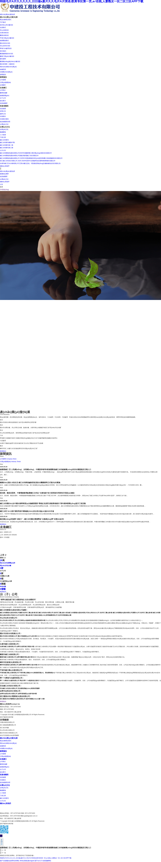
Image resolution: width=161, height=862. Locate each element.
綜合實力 (3, 772)
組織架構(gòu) (4, 767)
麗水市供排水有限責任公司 (8, 733)
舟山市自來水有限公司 (7, 730)
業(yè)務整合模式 (5, 741)
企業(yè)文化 (5, 785)
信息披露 (3, 777)
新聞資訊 (3, 751)
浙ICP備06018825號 (6, 717)
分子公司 (3, 769)
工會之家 (3, 795)
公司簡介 (3, 761)
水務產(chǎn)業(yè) (6, 748)
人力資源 (3, 793)
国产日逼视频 (4, 861)
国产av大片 (38, 861)
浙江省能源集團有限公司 (8, 725)
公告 (1, 184)
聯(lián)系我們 (5, 803)
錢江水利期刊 (4, 798)
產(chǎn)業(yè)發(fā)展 (9, 738)
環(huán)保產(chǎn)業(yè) (8, 743)
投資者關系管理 (5, 782)
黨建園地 (3, 790)
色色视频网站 (46, 861)
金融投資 (3, 746)
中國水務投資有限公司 (7, 722)
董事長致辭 (3, 764)
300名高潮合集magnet (27, 861)
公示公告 (3, 801)
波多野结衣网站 (14, 861)
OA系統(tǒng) (4, 189)
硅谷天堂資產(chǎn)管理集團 (9, 735)
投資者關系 (4, 775)
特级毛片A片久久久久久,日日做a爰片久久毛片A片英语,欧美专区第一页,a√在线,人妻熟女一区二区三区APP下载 (35, 858)
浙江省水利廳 (4, 727)
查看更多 (3, 451)
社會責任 (3, 780)
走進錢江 (3, 759)
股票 (1, 187)
